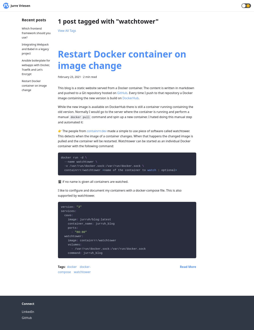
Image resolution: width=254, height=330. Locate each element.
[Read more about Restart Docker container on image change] (188, 267)
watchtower (82, 272)
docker (72, 267)
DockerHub (131, 98)
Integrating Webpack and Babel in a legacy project (35, 49)
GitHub (122, 93)
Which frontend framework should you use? (36, 33)
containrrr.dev (97, 131)
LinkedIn (28, 312)
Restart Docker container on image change (34, 85)
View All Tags (67, 31)
